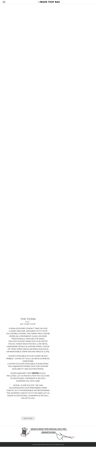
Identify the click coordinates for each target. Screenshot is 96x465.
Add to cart (28, 418)
